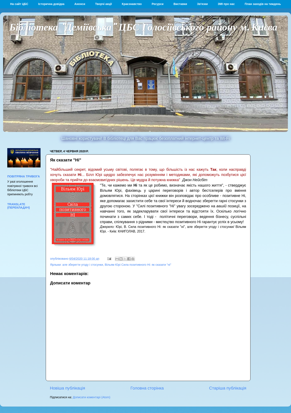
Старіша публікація (227, 388)
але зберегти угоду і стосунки (82, 264)
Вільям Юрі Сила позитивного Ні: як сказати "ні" (138, 264)
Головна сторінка (147, 388)
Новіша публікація (67, 388)
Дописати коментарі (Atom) (91, 397)
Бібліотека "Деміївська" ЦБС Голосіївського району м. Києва (143, 26)
